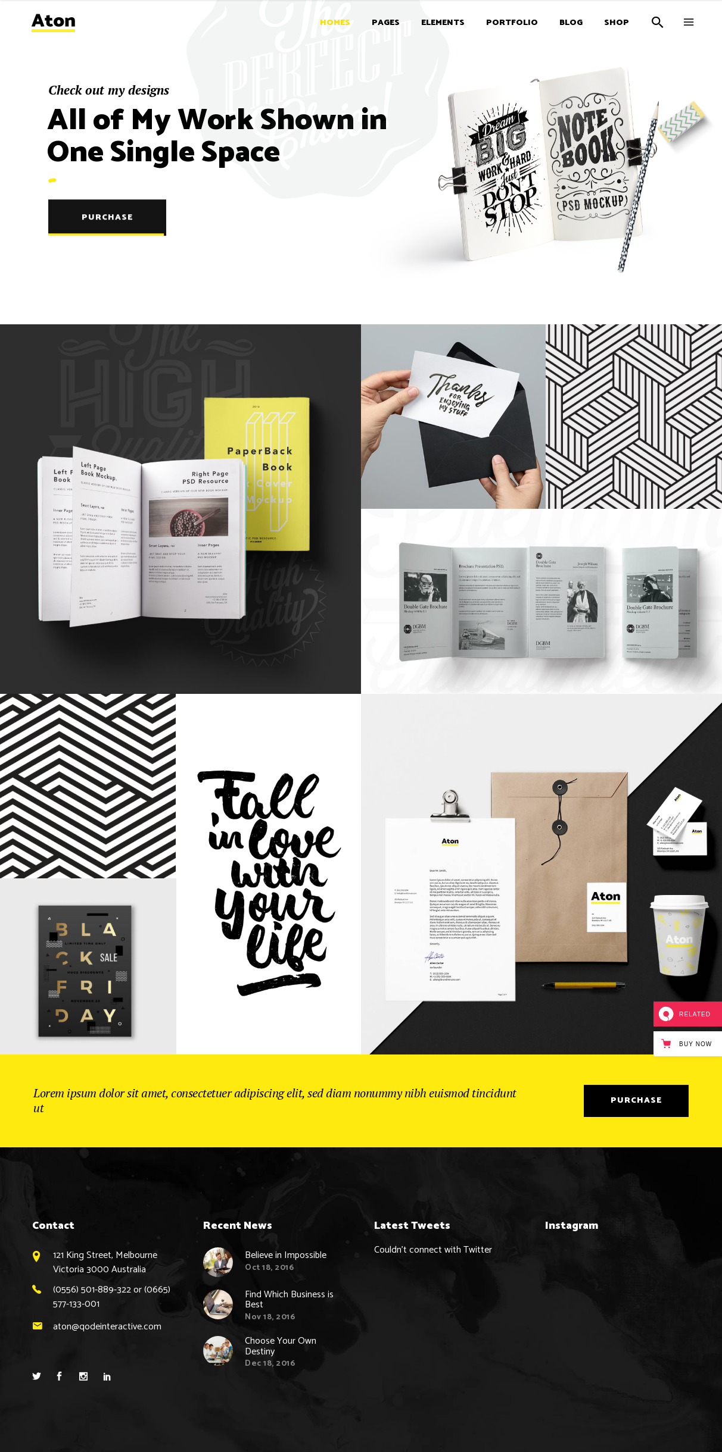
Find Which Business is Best (289, 1300)
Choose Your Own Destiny (280, 1346)
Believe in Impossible (285, 1255)
